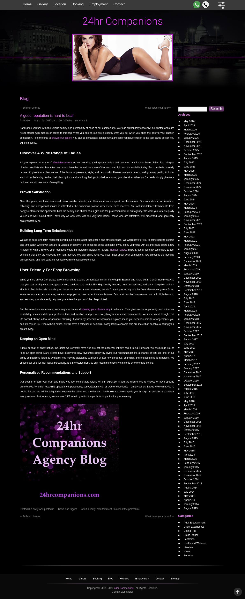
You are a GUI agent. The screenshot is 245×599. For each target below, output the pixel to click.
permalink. (134, 509)
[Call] (204, 4)
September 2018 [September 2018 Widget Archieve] (193, 290)
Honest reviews (118, 249)
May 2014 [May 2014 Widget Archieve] (189, 495)
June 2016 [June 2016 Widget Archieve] (189, 397)
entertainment (104, 509)
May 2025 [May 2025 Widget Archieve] (189, 170)
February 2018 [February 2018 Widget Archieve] (192, 314)
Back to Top (238, 592)
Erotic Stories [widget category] (191, 535)
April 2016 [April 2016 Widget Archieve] (189, 405)
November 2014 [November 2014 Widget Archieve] (192, 475)
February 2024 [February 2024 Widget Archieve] (192, 212)
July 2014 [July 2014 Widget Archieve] (189, 491)
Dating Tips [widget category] (190, 530)
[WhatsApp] (196, 4)
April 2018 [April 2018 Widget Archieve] (189, 306)
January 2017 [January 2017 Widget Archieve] (191, 368)
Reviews (125, 578)
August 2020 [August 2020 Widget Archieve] (191, 253)
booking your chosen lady (96, 309)
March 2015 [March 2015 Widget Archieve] (190, 458)
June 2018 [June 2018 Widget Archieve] (189, 302)
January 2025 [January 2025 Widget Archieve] (191, 179)
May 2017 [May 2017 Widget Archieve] (189, 351)
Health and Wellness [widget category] (195, 543)
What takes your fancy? (159, 107)
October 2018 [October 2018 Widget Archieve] (191, 286)
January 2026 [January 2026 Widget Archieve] (191, 137)
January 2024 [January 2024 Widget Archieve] (191, 216)
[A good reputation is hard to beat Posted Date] (51, 120)
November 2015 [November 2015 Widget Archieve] (192, 426)
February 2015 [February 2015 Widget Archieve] (192, 463)
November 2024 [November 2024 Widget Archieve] (192, 187)
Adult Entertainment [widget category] (194, 522)
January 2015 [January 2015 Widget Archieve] (191, 467)
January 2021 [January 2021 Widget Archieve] (191, 249)
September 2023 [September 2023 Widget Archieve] (193, 224)
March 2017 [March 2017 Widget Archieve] (190, 360)
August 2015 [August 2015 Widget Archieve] (191, 438)
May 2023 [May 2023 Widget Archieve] (189, 236)
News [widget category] (187, 551)
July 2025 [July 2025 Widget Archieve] (189, 162)
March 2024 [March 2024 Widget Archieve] (190, 207)
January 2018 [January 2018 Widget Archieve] (191, 319)
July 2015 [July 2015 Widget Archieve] (189, 442)
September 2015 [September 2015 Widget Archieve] (193, 434)
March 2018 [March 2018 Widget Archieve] (190, 310)
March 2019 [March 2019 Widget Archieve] (190, 265)
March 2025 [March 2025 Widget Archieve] (190, 174)
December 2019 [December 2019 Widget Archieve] (192, 261)
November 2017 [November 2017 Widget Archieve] (192, 327)
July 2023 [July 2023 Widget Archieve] (189, 228)
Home (27, 4)
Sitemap (174, 578)
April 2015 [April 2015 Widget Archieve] (189, 454)
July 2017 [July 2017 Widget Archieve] (189, 343)
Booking (78, 4)
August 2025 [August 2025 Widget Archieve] (191, 158)
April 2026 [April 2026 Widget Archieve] (189, 125)
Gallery (42, 4)
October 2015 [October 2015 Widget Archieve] (191, 430)
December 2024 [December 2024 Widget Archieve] (192, 183)
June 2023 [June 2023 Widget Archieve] (189, 232)
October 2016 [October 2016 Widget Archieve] (191, 380)
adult (84, 509)
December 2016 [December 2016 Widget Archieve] (192, 372)
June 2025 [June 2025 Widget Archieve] (189, 166)
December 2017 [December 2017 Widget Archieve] (192, 323)
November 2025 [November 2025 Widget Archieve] (192, 146)
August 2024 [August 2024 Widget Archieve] (191, 195)
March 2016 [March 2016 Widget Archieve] (190, 409)
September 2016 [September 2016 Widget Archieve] (193, 384)
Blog (111, 578)
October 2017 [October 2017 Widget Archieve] (191, 331)
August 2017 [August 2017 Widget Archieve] (191, 339)
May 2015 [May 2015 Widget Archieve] (189, 450)
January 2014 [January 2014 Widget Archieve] (191, 504)
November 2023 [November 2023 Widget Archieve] (192, 220)
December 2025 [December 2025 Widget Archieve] (192, 142)
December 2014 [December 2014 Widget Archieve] (192, 471)
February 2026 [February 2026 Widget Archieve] (192, 133)
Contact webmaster (122, 591)
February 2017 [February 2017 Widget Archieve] (192, 364)
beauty (91, 509)
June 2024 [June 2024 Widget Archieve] (189, 199)
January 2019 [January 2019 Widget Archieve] (191, 273)
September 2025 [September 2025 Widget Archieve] (193, 154)
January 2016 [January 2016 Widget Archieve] (191, 417)
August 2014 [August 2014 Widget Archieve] (191, 487)
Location (59, 4)
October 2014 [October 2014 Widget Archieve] (191, 479)
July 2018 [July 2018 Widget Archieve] (189, 298)
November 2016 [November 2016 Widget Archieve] (192, 376)
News (61, 509)
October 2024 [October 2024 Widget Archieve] (191, 191)
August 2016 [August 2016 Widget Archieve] (191, 388)
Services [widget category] (188, 555)
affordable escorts (63, 162)
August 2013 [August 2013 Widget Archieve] (191, 508)
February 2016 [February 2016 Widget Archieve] (192, 413)
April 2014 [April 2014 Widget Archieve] (189, 500)
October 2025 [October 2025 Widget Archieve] (191, 150)
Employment (98, 4)
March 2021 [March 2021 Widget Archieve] (190, 240)
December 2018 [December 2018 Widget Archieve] (192, 277)
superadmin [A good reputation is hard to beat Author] (81, 120)
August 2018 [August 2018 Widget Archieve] (191, 294)
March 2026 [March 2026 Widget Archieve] (190, 129)
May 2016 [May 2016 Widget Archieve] (189, 401)
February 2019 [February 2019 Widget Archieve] (192, 269)
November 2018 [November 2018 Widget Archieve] (192, 281)
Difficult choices (30, 107)
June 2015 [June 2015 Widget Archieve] (189, 446)
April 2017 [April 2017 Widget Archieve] (189, 356)
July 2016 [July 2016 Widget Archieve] (189, 393)
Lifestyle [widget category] (188, 547)
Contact (119, 4)
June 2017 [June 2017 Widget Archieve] (189, 347)
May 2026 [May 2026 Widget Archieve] (189, 121)
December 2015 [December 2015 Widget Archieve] (192, 421)
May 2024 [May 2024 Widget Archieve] (189, 203)
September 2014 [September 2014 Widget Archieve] (193, 483)
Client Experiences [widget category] (194, 526)
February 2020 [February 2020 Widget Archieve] (192, 257)
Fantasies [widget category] (189, 539)
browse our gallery (62, 137)
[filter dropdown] (220, 5)
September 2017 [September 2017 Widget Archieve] (193, 335)
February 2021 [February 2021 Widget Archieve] (192, 244)
